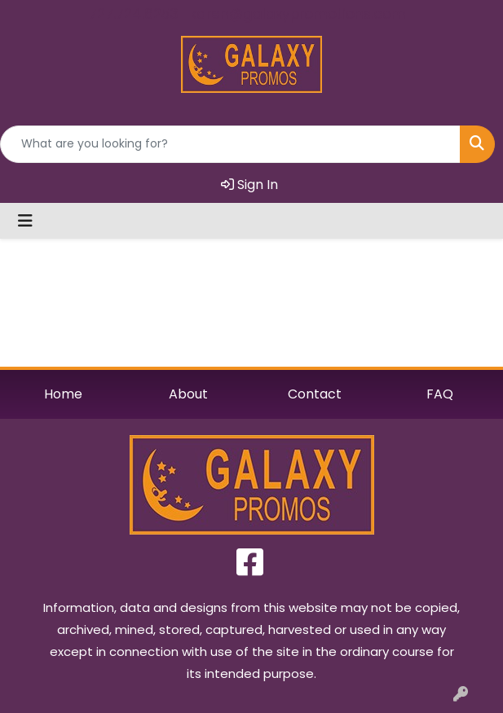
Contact (315, 394)
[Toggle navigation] (25, 220)
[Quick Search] (230, 144)
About (188, 394)
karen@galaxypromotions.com (298, 14)
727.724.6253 (134, 14)
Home (63, 394)
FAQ (439, 394)
